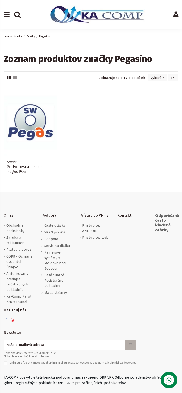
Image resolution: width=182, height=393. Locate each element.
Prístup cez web (95, 237)
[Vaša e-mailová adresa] (64, 345)
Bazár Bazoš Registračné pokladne (54, 280)
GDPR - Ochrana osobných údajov (19, 261)
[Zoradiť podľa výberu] (157, 77)
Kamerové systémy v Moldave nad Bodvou (55, 260)
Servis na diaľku (57, 246)
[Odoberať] (130, 345)
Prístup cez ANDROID (91, 228)
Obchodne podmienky (15, 228)
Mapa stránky (55, 292)
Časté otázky (54, 225)
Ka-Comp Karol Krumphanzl (18, 299)
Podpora (51, 239)
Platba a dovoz (18, 249)
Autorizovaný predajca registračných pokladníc (17, 282)
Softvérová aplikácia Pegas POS (25, 168)
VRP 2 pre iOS (54, 232)
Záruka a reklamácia (15, 240)
